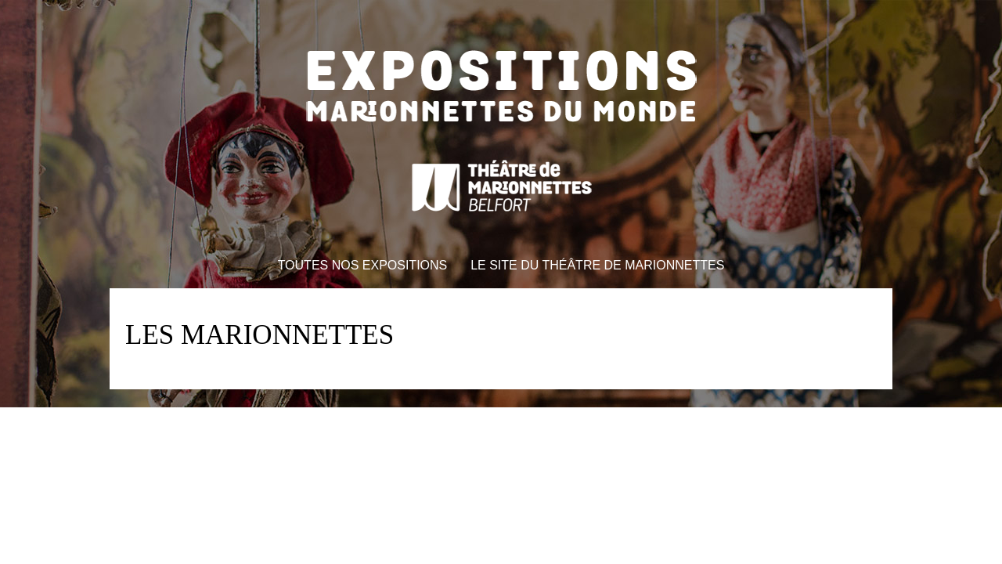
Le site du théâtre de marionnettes (597, 265)
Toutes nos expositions (363, 265)
